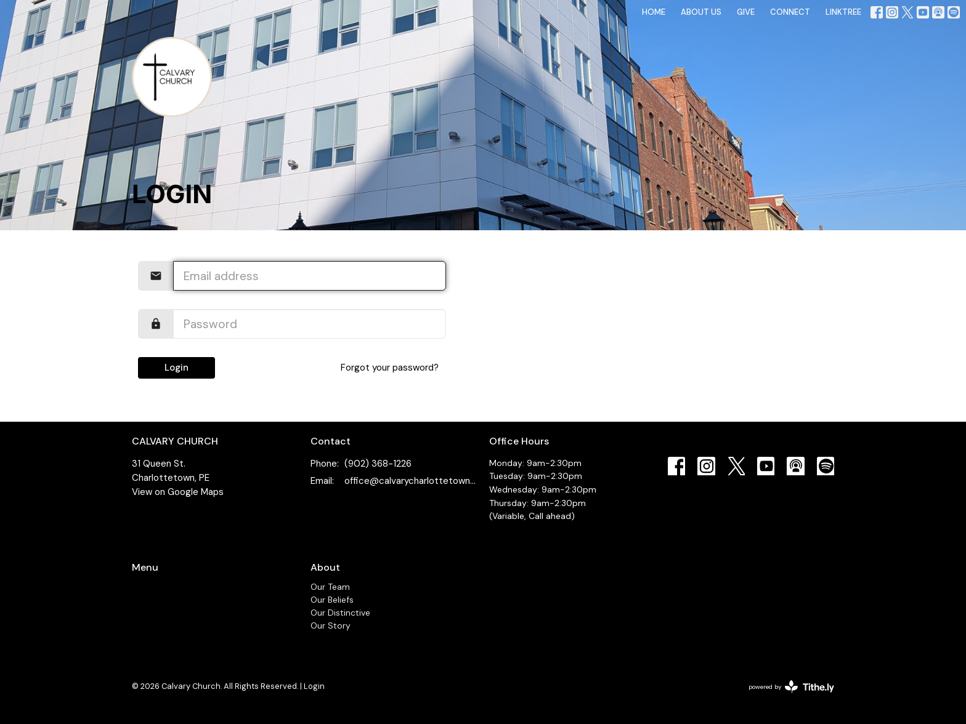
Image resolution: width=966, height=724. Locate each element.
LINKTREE (843, 12)
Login (176, 367)
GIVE (746, 12)
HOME (653, 12)
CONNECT (790, 12)
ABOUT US (701, 12)
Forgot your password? (390, 367)
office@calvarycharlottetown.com (410, 481)
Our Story (330, 625)
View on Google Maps (178, 492)
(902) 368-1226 (378, 463)
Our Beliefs (332, 599)
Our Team (330, 586)
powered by (791, 687)
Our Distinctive (340, 612)
